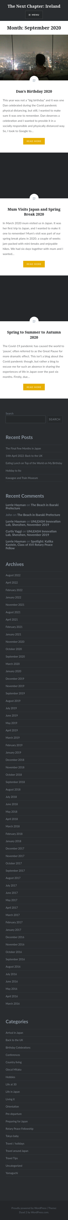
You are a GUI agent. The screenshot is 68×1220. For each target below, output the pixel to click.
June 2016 (12, 981)
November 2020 (15, 641)
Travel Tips (12, 1158)
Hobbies (10, 1077)
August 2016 (13, 966)
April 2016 (12, 996)
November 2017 (15, 856)
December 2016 (15, 937)
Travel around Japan (17, 1150)
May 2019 (11, 723)
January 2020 (13, 671)
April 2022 (12, 582)
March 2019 (13, 737)
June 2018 (12, 804)
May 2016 (11, 988)
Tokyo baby (12, 1136)
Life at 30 (11, 1084)
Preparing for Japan (17, 1121)
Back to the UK (14, 1040)
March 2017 (13, 915)
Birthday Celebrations (18, 1047)
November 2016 (15, 944)
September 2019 (15, 693)
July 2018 (11, 796)
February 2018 (14, 833)
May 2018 (11, 811)
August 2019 (13, 700)
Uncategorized (14, 1165)
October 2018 (14, 774)
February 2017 (14, 922)
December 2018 (15, 759)
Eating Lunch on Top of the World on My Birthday (34, 463)
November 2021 (15, 604)
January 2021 (13, 634)
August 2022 (13, 575)
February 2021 (14, 626)
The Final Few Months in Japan (23, 448)
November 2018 (15, 767)
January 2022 (13, 597)
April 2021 (12, 619)
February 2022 (14, 590)
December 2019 (15, 678)
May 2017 (11, 900)
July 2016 (11, 974)
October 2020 (14, 649)
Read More (34, 141)
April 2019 (12, 730)
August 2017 (13, 878)
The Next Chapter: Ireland (34, 6)
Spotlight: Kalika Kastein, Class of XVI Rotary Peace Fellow (29, 544)
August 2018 (13, 789)
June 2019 (12, 715)
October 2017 (14, 863)
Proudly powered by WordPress (28, 1208)
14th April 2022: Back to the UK (24, 455)
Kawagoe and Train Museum (22, 478)
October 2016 (14, 952)
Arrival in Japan (14, 1032)
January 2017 (13, 929)
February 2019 (14, 745)
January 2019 (13, 752)
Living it (10, 1099)
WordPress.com (39, 1212)
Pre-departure (14, 1113)
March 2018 (13, 826)
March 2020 (13, 663)
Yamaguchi (12, 1173)
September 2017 (15, 870)
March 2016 (13, 1003)
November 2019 (15, 686)
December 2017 (15, 848)
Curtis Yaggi (14, 531)
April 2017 (12, 907)
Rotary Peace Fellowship (19, 1128)
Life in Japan (13, 1091)
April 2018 (12, 819)
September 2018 (15, 782)
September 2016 (15, 959)
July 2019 (11, 708)
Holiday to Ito (13, 470)
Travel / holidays (15, 1143)
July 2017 (11, 885)
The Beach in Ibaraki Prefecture (32, 506)
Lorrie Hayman (16, 505)
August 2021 (13, 612)
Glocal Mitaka (13, 1069)
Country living (14, 1062)
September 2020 (15, 656)
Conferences (13, 1054)
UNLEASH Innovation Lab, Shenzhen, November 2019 (33, 523)
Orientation (12, 1106)
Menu (35, 14)
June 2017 (12, 892)
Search (9, 413)
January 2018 (13, 841)
